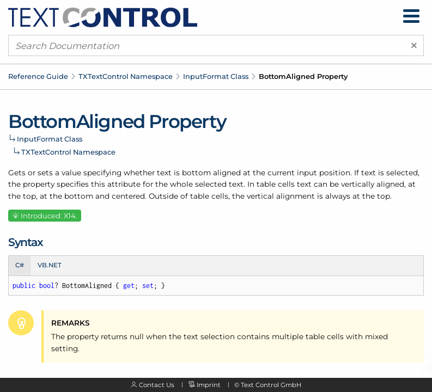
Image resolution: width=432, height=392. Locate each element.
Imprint (209, 385)
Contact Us (156, 385)
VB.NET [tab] (50, 265)
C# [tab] (19, 265)
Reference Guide (38, 76)
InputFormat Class (215, 76)
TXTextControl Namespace (125, 76)
